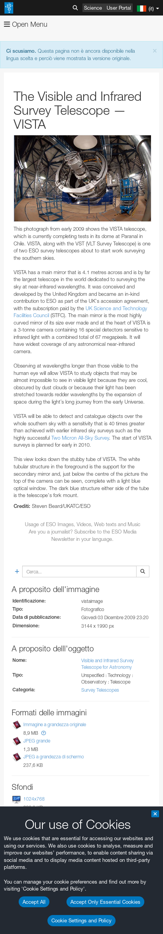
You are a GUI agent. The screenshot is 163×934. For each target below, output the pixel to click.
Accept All (34, 902)
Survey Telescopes (100, 690)
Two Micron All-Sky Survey (80, 438)
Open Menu (25, 24)
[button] (43, 733)
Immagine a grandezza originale (54, 724)
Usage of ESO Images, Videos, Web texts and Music (82, 524)
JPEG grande (36, 741)
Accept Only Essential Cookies (105, 902)
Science (93, 8)
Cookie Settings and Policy (81, 920)
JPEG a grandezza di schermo (53, 757)
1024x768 (34, 799)
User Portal (119, 8)
